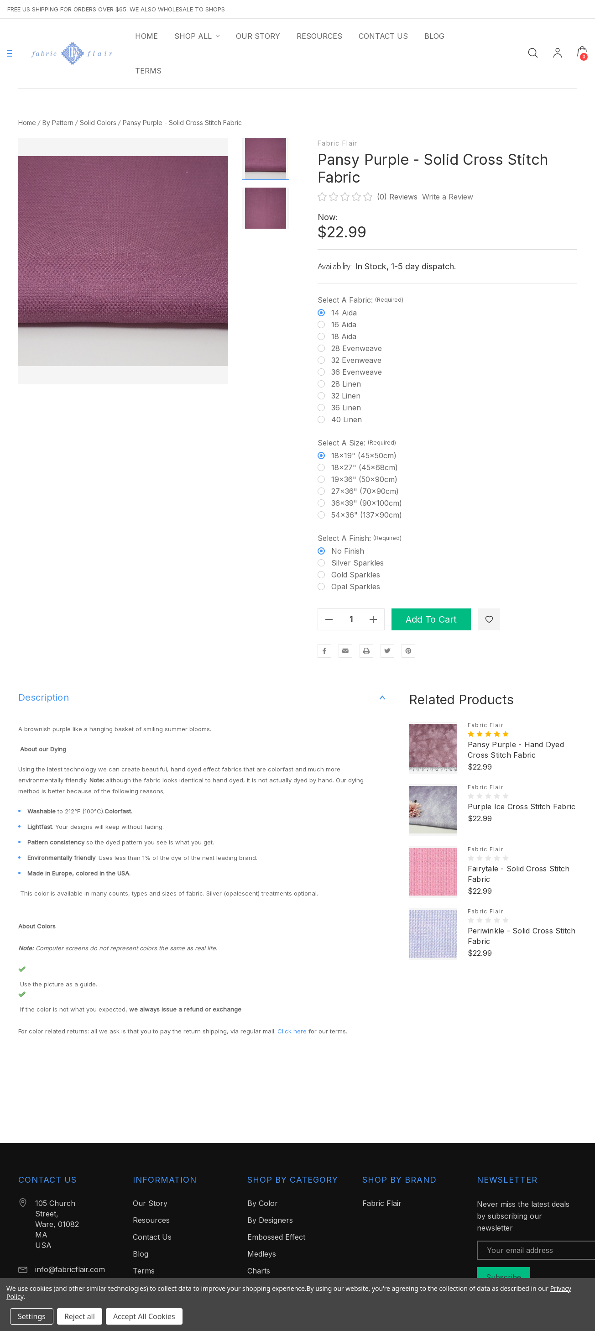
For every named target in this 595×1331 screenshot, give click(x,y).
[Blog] (434, 36)
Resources (151, 1220)
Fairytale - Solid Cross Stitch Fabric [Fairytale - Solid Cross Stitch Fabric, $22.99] (519, 874)
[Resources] (319, 36)
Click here (292, 1031)
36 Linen (346, 407)
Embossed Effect (276, 1237)
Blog (140, 1253)
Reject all (79, 1316)
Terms (144, 1270)
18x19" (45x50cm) (364, 455)
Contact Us (152, 1237)
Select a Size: (357, 442)
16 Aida (343, 324)
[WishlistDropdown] (489, 619)
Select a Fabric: (360, 300)
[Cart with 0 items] (582, 52)
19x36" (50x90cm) (364, 479)
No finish (347, 551)
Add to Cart (431, 619)
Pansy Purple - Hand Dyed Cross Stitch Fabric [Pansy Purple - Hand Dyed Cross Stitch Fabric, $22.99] (516, 750)
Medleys (261, 1253)
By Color (262, 1203)
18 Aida (343, 336)
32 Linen (345, 395)
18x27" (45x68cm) (364, 467)
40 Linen (346, 419)
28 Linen (346, 384)
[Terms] (148, 70)
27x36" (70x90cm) (365, 491)
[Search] (532, 52)
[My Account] (557, 54)
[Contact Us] (383, 36)
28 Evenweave (356, 348)
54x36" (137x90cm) (366, 515)
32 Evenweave (356, 360)
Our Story (150, 1203)
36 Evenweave (356, 372)
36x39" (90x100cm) (366, 503)
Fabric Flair (337, 143)
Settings (32, 1316)
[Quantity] (351, 619)
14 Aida (344, 312)
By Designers (270, 1220)
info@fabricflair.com (70, 1269)
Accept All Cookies (144, 1316)
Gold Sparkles (355, 574)
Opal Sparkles (355, 586)
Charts (258, 1270)
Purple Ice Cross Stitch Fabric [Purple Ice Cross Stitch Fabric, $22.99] (522, 806)
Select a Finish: (360, 538)
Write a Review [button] (447, 196)
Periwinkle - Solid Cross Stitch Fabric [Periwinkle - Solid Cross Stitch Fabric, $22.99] (522, 936)
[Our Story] (258, 36)
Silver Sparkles (357, 562)
